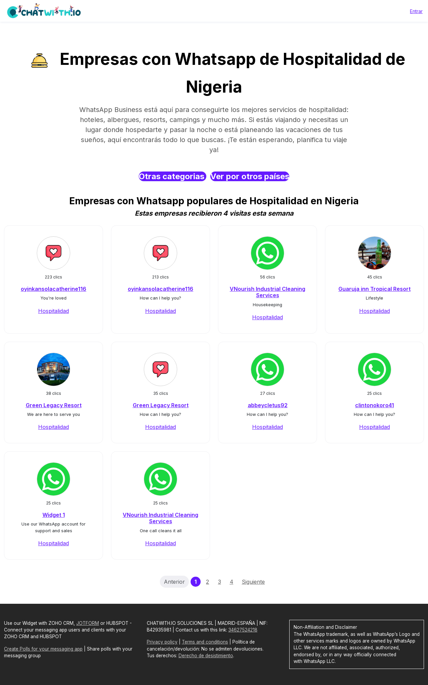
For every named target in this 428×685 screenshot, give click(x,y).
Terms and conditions (205, 642)
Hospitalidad (53, 311)
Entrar (416, 11)
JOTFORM (87, 623)
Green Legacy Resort (54, 405)
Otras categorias (172, 176)
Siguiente (253, 581)
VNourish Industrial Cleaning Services (267, 292)
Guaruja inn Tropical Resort (374, 289)
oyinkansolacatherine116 (53, 289)
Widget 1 (53, 514)
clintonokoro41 (374, 405)
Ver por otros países (249, 176)
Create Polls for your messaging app (43, 649)
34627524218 (242, 630)
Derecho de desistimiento (206, 655)
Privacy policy (162, 642)
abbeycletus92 (268, 405)
